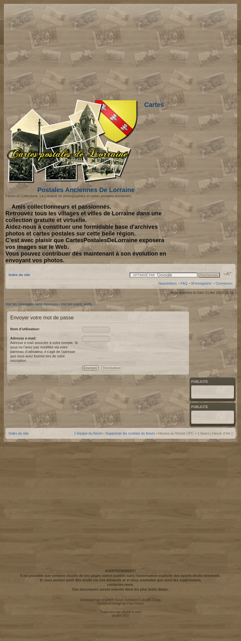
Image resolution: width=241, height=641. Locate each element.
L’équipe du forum (88, 433)
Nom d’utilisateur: (25, 329)
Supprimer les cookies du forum (130, 433)
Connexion (223, 283)
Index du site (19, 275)
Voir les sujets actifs (76, 304)
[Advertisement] (120, 504)
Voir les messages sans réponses (31, 304)
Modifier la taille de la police (227, 274)
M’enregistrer (201, 283)
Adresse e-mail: (23, 338)
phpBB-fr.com (131, 612)
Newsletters (167, 283)
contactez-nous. (120, 584)
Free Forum (135, 603)
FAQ (183, 283)
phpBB (106, 600)
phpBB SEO (120, 615)
